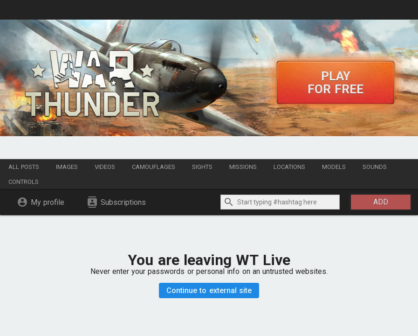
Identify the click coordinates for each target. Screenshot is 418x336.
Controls (23, 181)
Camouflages (153, 166)
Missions (243, 166)
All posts (23, 166)
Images (67, 166)
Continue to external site (209, 290)
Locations (289, 166)
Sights (202, 166)
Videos (105, 166)
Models (334, 166)
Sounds (375, 166)
